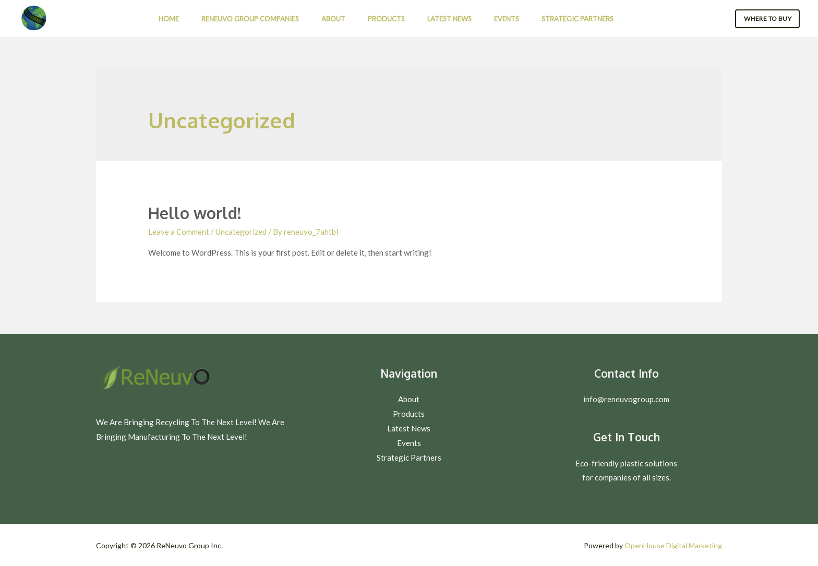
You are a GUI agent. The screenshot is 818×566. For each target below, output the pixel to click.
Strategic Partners (578, 19)
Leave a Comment (178, 231)
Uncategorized (241, 231)
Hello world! (194, 213)
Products (386, 19)
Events (506, 19)
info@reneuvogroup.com (626, 399)
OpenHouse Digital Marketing (673, 545)
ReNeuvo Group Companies (250, 19)
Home (169, 19)
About (333, 19)
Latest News (449, 19)
